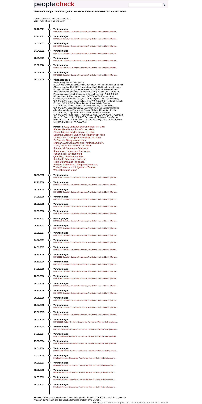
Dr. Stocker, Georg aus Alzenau (69, 140)
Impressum (123, 402)
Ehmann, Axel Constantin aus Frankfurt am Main (78, 143)
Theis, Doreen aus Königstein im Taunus (74, 167)
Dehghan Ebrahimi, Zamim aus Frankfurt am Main (79, 135)
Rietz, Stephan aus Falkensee (68, 162)
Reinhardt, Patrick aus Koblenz (69, 159)
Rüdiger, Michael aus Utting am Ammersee (75, 164)
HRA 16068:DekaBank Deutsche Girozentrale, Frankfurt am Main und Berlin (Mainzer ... (85, 322)
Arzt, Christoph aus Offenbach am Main (84, 126)
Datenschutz (161, 402)
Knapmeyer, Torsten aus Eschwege (71, 151)
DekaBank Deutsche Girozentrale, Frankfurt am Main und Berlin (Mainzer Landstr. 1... (84, 358)
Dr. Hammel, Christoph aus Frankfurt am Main (77, 137)
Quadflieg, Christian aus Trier (68, 156)
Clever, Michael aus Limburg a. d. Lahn (73, 132)
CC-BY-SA (109, 402)
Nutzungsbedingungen (142, 402)
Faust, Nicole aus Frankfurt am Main (72, 145)
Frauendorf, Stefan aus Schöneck (70, 148)
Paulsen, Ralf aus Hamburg (67, 153)
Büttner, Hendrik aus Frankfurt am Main (73, 129)
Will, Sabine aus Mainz (65, 170)
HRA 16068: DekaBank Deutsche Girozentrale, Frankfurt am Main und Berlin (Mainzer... (85, 32)
